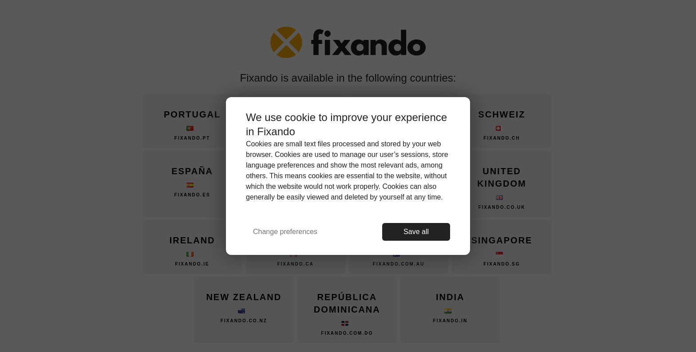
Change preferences (285, 231)
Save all (416, 231)
